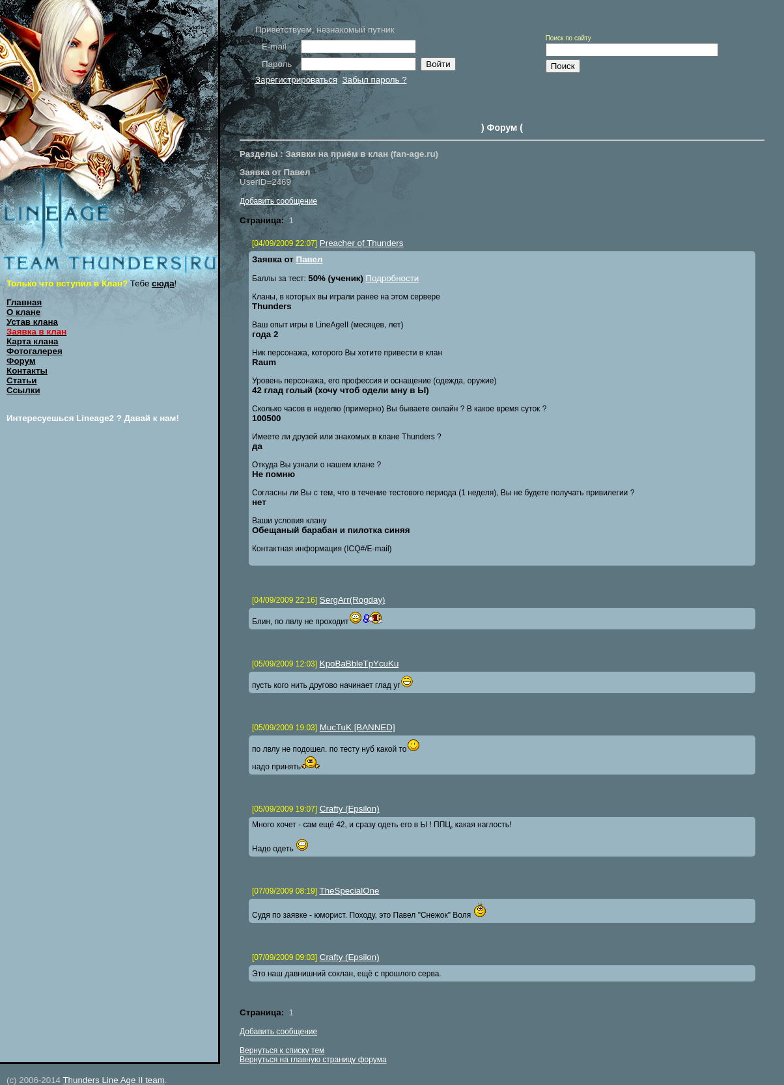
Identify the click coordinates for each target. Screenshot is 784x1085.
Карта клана (33, 341)
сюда (163, 283)
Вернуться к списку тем (282, 1050)
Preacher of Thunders (362, 243)
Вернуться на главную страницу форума (313, 1059)
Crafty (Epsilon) (350, 809)
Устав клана (32, 322)
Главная (24, 302)
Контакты (27, 371)
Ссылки (23, 390)
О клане (23, 312)
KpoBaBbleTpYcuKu (359, 663)
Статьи (21, 380)
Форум (21, 361)
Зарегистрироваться (296, 80)
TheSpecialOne (350, 891)
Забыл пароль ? (374, 80)
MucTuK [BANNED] (357, 727)
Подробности (392, 278)
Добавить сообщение (278, 201)
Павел (309, 259)
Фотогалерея (35, 351)
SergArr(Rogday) (352, 600)
